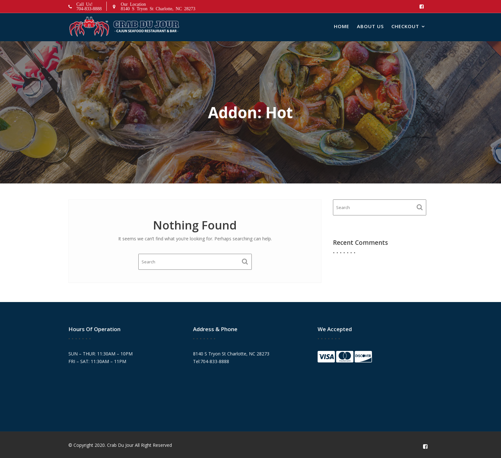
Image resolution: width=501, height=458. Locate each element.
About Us (370, 26)
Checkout (405, 26)
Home (341, 26)
